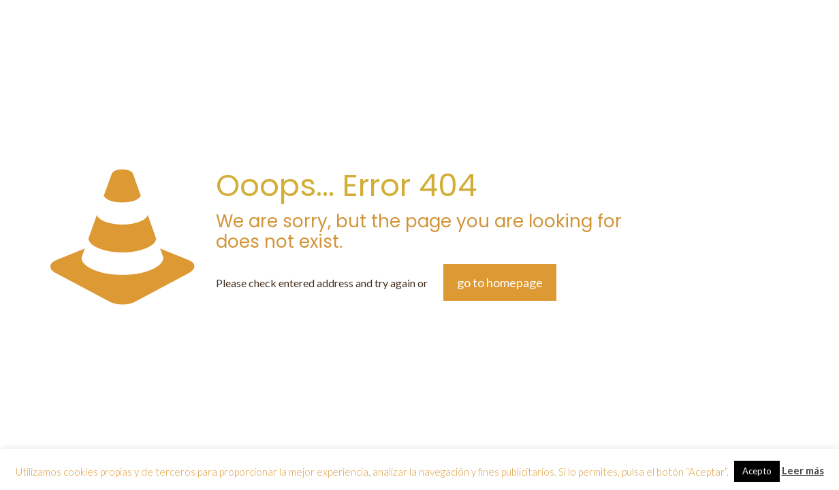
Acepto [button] (757, 471)
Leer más (803, 470)
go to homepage (500, 282)
